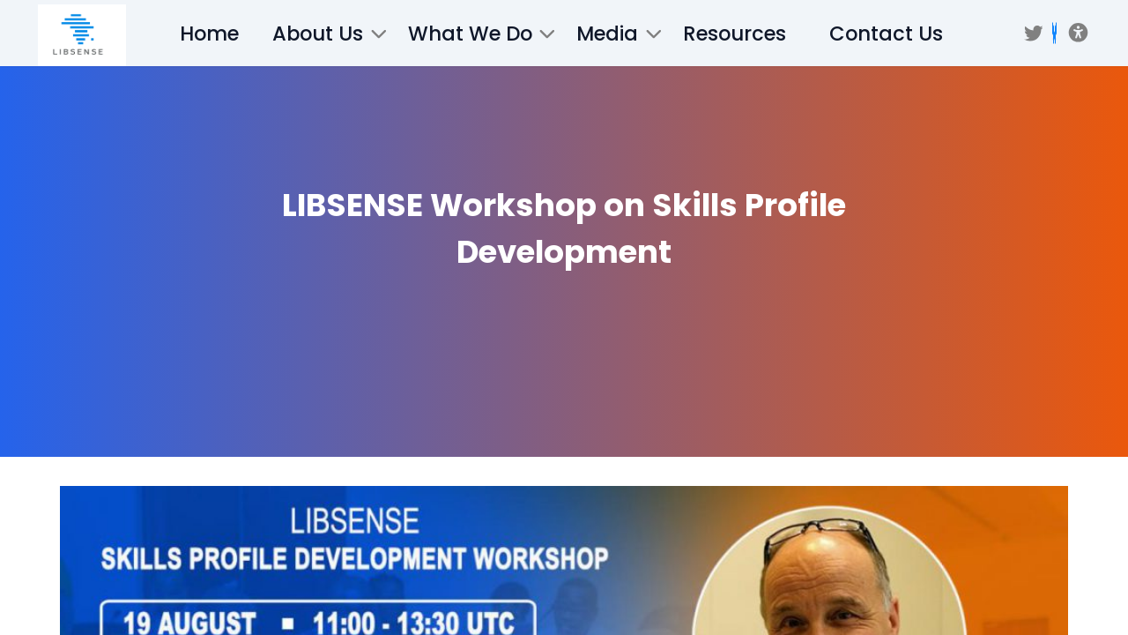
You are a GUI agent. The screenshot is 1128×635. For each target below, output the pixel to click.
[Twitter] (1033, 33)
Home (209, 33)
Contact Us (886, 33)
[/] (82, 35)
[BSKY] (1054, 33)
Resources (734, 33)
